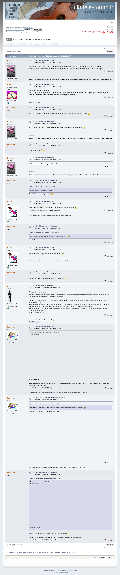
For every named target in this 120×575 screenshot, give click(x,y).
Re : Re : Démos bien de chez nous (45, 180)
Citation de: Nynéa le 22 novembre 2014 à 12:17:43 (43, 186)
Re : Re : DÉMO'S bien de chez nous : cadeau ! (49, 397)
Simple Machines (62, 570)
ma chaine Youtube (34, 321)
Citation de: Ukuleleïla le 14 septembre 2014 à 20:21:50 (44, 404)
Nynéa (10, 61)
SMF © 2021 (54, 570)
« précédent (105, 49)
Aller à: (96, 557)
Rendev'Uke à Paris (34, 102)
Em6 (9, 286)
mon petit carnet (62, 236)
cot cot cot (31, 76)
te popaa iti (12, 327)
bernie (10, 85)
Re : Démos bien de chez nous (43, 60)
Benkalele (57, 44)
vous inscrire (28, 27)
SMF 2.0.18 (47, 570)
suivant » (111, 49)
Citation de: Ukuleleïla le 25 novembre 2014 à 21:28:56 (44, 232)
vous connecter (15, 27)
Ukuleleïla (11, 202)
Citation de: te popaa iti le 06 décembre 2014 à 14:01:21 (44, 478)
